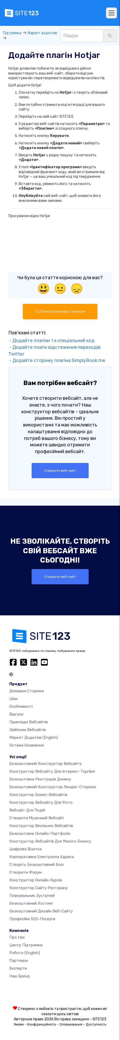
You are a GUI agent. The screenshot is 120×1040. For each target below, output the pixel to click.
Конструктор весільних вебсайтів (41, 825)
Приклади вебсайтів (28, 722)
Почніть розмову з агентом (60, 311)
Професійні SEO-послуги (32, 919)
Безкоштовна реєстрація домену (40, 779)
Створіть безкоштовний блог (36, 864)
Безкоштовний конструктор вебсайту (45, 763)
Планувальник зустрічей (32, 895)
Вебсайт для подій (27, 810)
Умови (19, 1024)
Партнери (18, 960)
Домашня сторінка (26, 691)
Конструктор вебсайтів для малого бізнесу (50, 841)
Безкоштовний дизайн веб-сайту (41, 911)
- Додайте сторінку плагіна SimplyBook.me (56, 360)
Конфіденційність (41, 1024)
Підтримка (12, 33)
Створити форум (25, 872)
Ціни (13, 698)
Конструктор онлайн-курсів (35, 880)
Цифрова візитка (25, 849)
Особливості (21, 706)
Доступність (96, 1024)
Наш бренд (19, 976)
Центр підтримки (26, 945)
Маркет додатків (42, 33)
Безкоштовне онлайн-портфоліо (39, 833)
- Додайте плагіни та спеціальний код (51, 340)
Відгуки (16, 714)
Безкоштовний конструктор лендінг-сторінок (52, 787)
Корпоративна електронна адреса (41, 856)
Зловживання (71, 1024)
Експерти (18, 968)
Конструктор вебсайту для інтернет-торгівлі (52, 771)
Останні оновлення (26, 745)
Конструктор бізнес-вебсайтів (38, 794)
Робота (24, 952)
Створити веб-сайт (60, 471)
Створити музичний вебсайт (36, 818)
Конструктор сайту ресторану (38, 888)
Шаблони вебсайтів (27, 729)
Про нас (17, 937)
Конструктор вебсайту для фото (41, 802)
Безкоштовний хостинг (31, 903)
